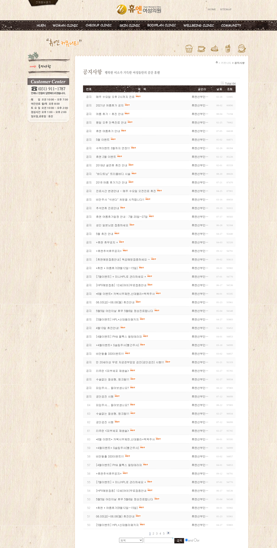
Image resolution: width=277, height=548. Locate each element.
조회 (230, 89)
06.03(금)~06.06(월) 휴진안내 (115, 516)
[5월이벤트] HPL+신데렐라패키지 (117, 525)
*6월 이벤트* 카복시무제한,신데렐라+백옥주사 (125, 439)
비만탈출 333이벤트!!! (110, 456)
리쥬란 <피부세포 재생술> (112, 431)
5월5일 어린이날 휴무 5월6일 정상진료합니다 (124, 499)
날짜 (219, 89)
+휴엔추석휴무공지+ (109, 473)
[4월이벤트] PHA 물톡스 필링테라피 (119, 465)
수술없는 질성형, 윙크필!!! (112, 413)
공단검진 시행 (105, 422)
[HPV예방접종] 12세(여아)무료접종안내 (121, 490)
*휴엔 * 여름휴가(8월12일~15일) (117, 508)
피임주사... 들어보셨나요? (112, 405)
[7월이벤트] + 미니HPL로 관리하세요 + (121, 482)
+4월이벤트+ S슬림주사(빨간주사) (118, 448)
